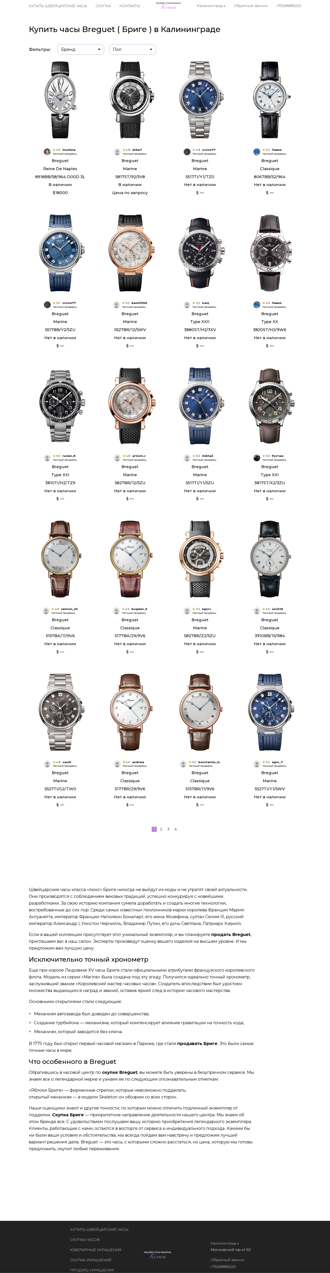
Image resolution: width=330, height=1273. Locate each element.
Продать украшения (95, 1270)
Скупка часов (88, 1240)
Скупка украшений (93, 1260)
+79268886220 (288, 6)
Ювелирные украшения (98, 1250)
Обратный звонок (251, 6)
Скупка (103, 6)
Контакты (129, 6)
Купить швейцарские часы (58, 6)
